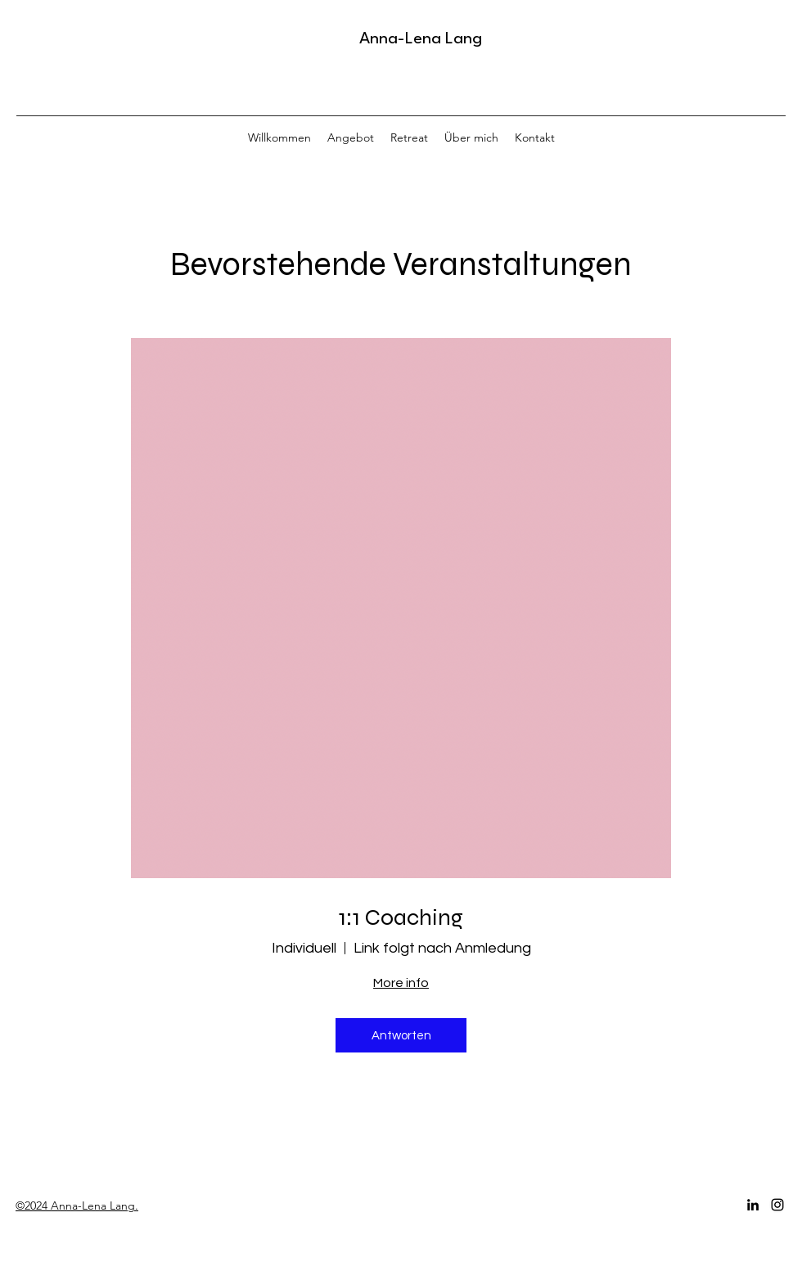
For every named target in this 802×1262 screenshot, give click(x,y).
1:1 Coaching (401, 917)
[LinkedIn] (753, 1205)
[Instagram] (777, 1205)
